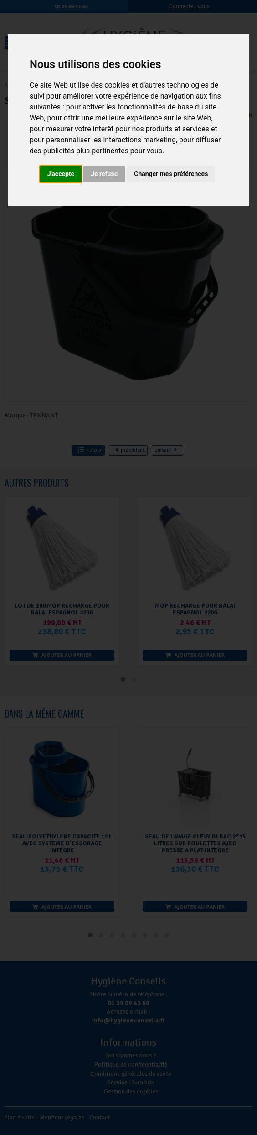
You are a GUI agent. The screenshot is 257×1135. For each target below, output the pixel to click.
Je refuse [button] (104, 173)
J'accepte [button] (61, 173)
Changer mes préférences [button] (171, 173)
